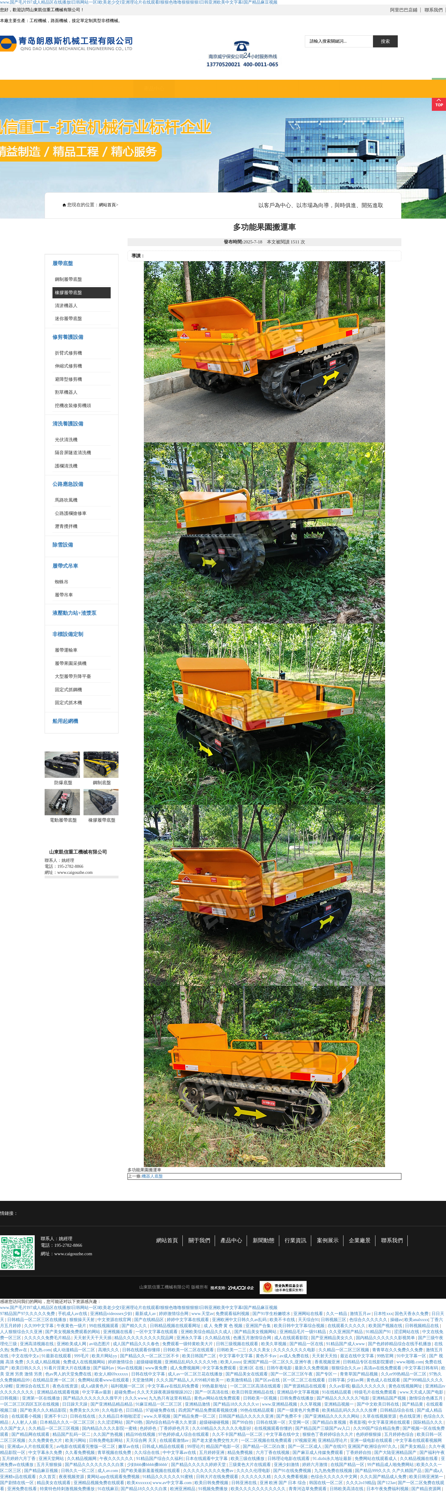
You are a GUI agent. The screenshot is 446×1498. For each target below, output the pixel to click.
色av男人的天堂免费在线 (69, 1374)
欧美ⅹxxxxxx (138, 1482)
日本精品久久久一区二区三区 (68, 1422)
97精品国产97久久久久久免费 (28, 1313)
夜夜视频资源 (72, 1476)
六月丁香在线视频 (273, 1452)
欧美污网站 (76, 1440)
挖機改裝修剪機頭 (73, 405)
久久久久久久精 (256, 1476)
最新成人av (146, 1313)
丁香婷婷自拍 (359, 1452)
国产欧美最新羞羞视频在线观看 (151, 1470)
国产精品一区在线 (306, 1344)
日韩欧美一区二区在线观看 (189, 1350)
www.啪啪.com (410, 1362)
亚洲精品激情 (198, 1404)
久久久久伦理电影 (253, 1470)
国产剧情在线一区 (17, 1482)
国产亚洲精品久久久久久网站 (333, 1416)
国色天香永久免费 (412, 1313)
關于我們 (113, 88)
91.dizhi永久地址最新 (333, 1458)
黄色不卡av (267, 1356)
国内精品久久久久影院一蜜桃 (110, 1428)
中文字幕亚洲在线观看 (389, 1422)
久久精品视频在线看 (419, 1458)
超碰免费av (124, 1392)
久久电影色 (113, 1410)
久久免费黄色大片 (45, 1440)
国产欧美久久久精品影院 (44, 1410)
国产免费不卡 (289, 1416)
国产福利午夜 (432, 1452)
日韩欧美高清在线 (347, 1489)
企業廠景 (319, 88)
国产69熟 (135, 1422)
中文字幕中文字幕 (236, 1356)
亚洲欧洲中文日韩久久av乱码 (240, 1319)
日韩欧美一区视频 (260, 1398)
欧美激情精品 (239, 1380)
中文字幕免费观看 (219, 1368)
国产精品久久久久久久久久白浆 (95, 1464)
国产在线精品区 (149, 1319)
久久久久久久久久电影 (295, 1350)
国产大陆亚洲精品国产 (396, 1452)
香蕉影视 (357, 1422)
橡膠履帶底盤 (68, 292)
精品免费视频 (240, 1452)
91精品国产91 (379, 1332)
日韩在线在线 (83, 1416)
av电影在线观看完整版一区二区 (86, 1446)
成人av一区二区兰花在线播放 (195, 1374)
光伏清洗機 (66, 439)
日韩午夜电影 (280, 1368)
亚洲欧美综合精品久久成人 (206, 1332)
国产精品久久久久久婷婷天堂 (199, 1464)
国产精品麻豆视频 (41, 1470)
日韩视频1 (10, 1398)
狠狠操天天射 (82, 1319)
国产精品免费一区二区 (195, 1416)
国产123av (386, 1482)
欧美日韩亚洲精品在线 (253, 1392)
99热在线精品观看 (257, 1410)
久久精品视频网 (82, 1458)
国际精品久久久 (428, 1422)
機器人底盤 (152, 1176)
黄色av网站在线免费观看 (217, 1398)
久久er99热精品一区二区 (404, 1374)
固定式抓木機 (68, 702)
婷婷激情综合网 (174, 1313)
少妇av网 (356, 1380)
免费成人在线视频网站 (84, 1362)
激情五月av (361, 1313)
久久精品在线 (218, 1338)
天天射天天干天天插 (93, 1338)
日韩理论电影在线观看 (289, 1458)
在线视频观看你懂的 (273, 1428)
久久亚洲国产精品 (346, 1332)
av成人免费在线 (295, 1356)
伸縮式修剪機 (68, 366)
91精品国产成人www (346, 1344)
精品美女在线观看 (54, 1482)
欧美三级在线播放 (248, 1458)
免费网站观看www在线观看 (104, 1380)
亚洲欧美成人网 (72, 1344)
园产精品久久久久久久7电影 (344, 1398)
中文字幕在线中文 (283, 1434)
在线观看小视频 (26, 1416)
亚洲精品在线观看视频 (58, 1392)
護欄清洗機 (66, 466)
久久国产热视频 (108, 1434)
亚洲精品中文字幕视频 (298, 1392)
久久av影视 (339, 1386)
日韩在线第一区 (271, 1422)
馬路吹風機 (66, 500)
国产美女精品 (413, 1446)
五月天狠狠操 (49, 1464)
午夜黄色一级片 (72, 1325)
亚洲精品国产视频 (389, 1398)
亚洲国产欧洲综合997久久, (373, 1446)
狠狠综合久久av (346, 1368)
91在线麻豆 (108, 1489)
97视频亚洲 (305, 1440)
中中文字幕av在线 (180, 1452)
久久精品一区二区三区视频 (344, 1350)
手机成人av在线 (73, 1313)
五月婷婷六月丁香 (19, 1458)
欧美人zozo (230, 1362)
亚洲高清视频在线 (37, 1344)
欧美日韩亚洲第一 (426, 1476)
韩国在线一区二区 (326, 1482)
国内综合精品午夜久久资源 (172, 1422)
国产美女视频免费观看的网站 (73, 1332)
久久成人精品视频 (43, 1362)
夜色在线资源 (65, 1386)
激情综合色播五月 (426, 1398)
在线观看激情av (175, 1440)
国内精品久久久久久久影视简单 (386, 1338)
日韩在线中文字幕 (148, 1374)
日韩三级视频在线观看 (237, 1344)
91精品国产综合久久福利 (160, 1458)
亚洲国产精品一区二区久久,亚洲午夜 (278, 1362)
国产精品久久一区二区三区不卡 (150, 1356)
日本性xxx (383, 1313)
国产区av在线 (268, 1380)
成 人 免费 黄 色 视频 (224, 1325)
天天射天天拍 (325, 1356)
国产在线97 (335, 1446)
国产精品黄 (413, 1404)
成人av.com (108, 1470)
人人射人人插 (24, 1422)
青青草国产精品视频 (359, 1374)
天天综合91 (308, 1319)
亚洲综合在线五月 (33, 1386)
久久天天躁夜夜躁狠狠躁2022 (165, 1392)
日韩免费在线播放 (297, 1398)
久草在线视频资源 (379, 1416)
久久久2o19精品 (360, 1482)
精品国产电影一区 (223, 1446)
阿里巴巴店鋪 (403, 10)
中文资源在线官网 (114, 1319)
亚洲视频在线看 (118, 1332)
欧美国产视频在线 (386, 1325)
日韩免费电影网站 (106, 1440)
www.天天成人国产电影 (422, 1392)
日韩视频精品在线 (422, 1325)
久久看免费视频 (80, 1452)
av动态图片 (100, 1344)
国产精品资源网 (426, 1489)
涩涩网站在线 (407, 1332)
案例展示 (328, 1240)
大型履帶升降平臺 (73, 676)
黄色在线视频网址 (405, 1386)
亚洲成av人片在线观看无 (31, 1446)
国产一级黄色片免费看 (299, 1410)
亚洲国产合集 (258, 1325)
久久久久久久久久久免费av (209, 1470)
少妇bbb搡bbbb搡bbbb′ (148, 1464)
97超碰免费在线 (161, 1410)
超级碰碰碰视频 (214, 1422)
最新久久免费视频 (312, 1368)
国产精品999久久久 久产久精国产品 (388, 1470)
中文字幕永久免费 (45, 1452)
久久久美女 (260, 1350)
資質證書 (277, 88)
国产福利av (104, 1368)
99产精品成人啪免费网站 (391, 1464)
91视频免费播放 (213, 1489)
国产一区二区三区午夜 (292, 1374)
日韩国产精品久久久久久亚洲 (247, 1416)
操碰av (396, 1319)
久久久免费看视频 (291, 1476)
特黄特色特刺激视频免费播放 (68, 1489)
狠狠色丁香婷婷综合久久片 (328, 1434)
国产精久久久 (135, 1325)
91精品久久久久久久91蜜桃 (168, 1476)
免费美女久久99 (84, 1410)
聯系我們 (434, 10)
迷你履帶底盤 (68, 318)
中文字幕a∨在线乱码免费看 (173, 1386)
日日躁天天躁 (75, 1404)
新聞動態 (195, 88)
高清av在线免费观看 (383, 1368)
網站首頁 (71, 88)
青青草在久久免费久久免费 (398, 1350)
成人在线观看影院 (291, 1338)
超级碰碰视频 (149, 1362)
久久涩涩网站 (110, 1422)
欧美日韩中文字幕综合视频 (300, 1325)
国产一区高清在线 (212, 1392)
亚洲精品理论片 (333, 1440)
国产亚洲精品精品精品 (112, 1404)
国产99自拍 (243, 1422)
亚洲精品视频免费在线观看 (99, 1482)
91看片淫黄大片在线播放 (68, 1368)
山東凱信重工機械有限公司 (164, 1287)
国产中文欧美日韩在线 (378, 1404)
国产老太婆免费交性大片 (215, 1440)
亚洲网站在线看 (308, 1313)
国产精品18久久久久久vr (236, 1404)
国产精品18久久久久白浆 (144, 1489)
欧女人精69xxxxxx (111, 1374)
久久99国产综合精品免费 (377, 1428)
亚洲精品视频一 (339, 1404)
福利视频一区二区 (128, 1386)
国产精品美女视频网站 (256, 1332)
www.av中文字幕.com (173, 1482)
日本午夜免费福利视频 (388, 1489)
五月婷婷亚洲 (212, 1452)
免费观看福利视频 (233, 1313)
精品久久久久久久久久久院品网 (144, 1338)
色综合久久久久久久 (368, 1319)
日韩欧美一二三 (232, 1350)
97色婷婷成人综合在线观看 (184, 1434)
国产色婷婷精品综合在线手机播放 (400, 1344)
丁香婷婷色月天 (175, 1428)
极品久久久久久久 (369, 1386)
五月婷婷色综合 (399, 1434)
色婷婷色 (149, 1428)
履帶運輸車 (66, 650)
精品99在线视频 (141, 1434)
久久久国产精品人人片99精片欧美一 (190, 1380)
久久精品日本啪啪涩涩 (120, 1416)
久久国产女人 (13, 1428)
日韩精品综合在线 (397, 1410)
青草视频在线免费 (114, 1452)
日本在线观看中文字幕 (207, 1458)
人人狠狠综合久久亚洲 (21, 1332)
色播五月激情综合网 (252, 1338)
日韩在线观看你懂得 (141, 1350)
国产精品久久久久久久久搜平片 (93, 1398)
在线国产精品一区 (348, 1464)
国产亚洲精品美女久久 (332, 1338)
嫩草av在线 (129, 1446)
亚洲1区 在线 (251, 1368)
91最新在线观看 (57, 1356)
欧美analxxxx (416, 1319)
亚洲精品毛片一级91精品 (303, 1332)
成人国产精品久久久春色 (136, 1344)
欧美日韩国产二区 (199, 1356)
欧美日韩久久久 (26, 1368)
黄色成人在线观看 (383, 1380)
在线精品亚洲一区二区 (54, 1380)
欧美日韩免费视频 (212, 1482)
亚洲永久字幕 (189, 1338)
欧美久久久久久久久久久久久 (259, 1489)
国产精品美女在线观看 (247, 1374)
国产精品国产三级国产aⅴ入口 (323, 1428)
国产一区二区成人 (305, 1446)
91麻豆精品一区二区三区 (159, 1404)
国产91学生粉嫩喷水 (272, 1313)
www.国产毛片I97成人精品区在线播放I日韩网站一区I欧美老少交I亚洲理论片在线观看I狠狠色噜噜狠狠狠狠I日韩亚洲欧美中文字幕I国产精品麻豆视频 (138, 2)
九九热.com (40, 1350)
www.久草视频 (157, 1416)
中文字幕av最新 (97, 1392)
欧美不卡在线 (283, 1319)
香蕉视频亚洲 (328, 1362)
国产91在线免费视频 (292, 1470)
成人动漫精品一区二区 (74, 1350)
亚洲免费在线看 (22, 1489)
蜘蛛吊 (61, 581)
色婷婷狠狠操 (369, 1434)
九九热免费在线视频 (333, 1470)
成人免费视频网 (185, 1368)
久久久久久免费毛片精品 (48, 1338)
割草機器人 (66, 392)
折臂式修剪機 (68, 353)
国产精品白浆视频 (329, 1422)
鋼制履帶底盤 (68, 279)
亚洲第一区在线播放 (41, 1398)
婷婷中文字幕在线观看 (188, 1319)
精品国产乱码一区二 (72, 1434)
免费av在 (19, 1350)
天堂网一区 (299, 1422)
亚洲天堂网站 (52, 1458)
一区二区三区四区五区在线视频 (30, 1404)
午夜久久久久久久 (117, 1458)
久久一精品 (337, 1313)
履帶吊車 (64, 594)
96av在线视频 (130, 1368)
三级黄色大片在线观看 (250, 1464)
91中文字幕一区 (412, 1356)
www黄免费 (156, 1368)
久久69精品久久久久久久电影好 (222, 1428)
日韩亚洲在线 (244, 1482)
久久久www (136, 1398)
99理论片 (195, 1446)
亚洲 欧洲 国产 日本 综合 (283, 1482)
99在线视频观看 (104, 1325)
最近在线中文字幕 (357, 1356)
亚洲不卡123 (56, 1416)
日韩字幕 (336, 1380)
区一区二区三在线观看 (304, 1380)
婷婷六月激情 (315, 1464)
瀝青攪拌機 (66, 526)
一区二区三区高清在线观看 (256, 1386)
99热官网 (386, 1356)
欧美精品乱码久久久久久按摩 (350, 1410)
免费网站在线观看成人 (376, 1458)
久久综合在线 (147, 1452)
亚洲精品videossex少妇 (111, 1313)
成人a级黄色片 (95, 1386)
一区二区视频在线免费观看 (267, 1440)
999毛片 (82, 1356)
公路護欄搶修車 (71, 513)
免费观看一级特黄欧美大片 (188, 1344)
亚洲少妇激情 (287, 1464)
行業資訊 (236, 88)
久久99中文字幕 (39, 1325)
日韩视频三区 (334, 1319)
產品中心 (154, 88)
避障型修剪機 (68, 379)
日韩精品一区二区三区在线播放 (37, 1319)
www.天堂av (202, 1313)
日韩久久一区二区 (78, 1470)
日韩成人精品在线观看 (163, 1446)
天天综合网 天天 (141, 1440)
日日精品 (135, 1410)
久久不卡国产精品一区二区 (238, 1434)
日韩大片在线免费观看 (217, 1476)
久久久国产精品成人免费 (384, 1476)
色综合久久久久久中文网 (334, 1476)
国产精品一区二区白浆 (264, 1446)
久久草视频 (311, 1404)
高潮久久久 (109, 1350)
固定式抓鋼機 (68, 689)
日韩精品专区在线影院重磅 (369, 1362)
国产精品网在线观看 (31, 1434)
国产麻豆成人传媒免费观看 (318, 1452)
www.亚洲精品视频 (280, 1404)
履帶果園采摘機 (71, 663)
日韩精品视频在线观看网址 (176, 1325)
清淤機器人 (66, 305)
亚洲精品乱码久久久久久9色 (192, 1362)
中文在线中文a (25, 1356)
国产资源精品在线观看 (305, 1386)
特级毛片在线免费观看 (376, 1392)
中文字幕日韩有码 (421, 1368)
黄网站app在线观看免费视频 (114, 1476)
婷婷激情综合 (121, 1362)
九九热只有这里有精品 (170, 1398)
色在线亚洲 (410, 1416)
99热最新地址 (215, 1386)
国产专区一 (327, 1374)
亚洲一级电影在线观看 (372, 1440)
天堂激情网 (143, 1380)
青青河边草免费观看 (308, 1489)
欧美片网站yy (105, 1356)
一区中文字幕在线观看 (157, 1332)
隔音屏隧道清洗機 (73, 452)
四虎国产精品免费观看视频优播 (208, 1410)
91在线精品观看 (337, 1392)
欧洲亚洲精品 (183, 1489)
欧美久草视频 (274, 1344)
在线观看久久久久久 (347, 1325)
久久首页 (48, 1476)
